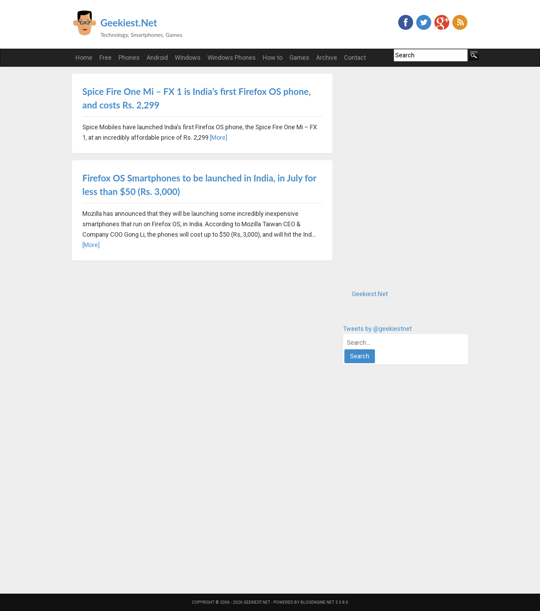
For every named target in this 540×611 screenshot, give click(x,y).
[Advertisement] (395, 178)
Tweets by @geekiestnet (377, 328)
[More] (218, 137)
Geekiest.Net (128, 22)
